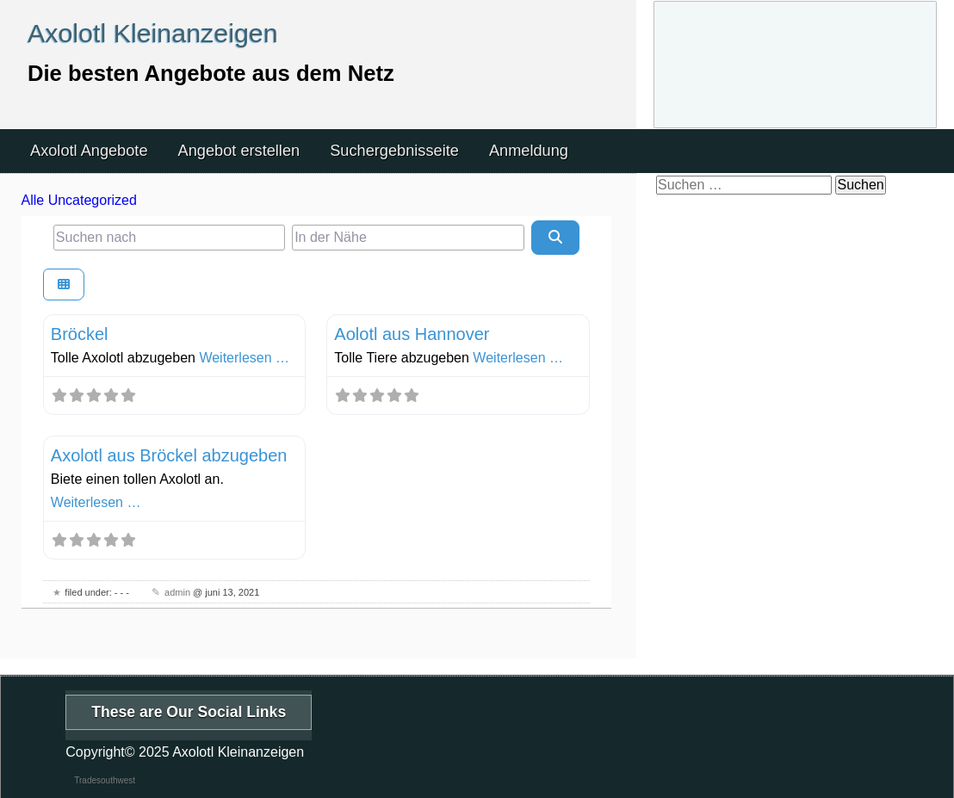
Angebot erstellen (239, 150)
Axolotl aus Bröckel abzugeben (169, 455)
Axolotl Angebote (89, 150)
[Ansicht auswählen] (63, 284)
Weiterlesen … (244, 357)
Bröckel (79, 334)
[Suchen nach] (169, 238)
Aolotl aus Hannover (411, 334)
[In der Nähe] (407, 238)
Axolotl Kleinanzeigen (153, 32)
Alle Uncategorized (79, 200)
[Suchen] (555, 237)
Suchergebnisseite (394, 150)
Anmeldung (528, 150)
